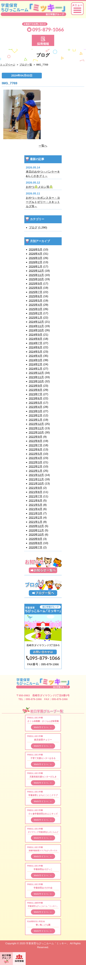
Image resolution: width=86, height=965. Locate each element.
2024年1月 (35, 368)
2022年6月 (35, 449)
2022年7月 (35, 445)
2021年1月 (35, 521)
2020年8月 (35, 543)
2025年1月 (35, 317)
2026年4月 (35, 253)
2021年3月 (35, 513)
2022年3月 (35, 462)
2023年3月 (35, 411)
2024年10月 (36, 330)
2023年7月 (35, 394)
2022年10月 (36, 432)
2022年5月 (35, 453)
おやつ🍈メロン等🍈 (39, 186)
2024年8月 (35, 338)
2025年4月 (35, 304)
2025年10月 (36, 279)
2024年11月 (36, 326)
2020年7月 (35, 547)
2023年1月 (35, 419)
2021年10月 (36, 483)
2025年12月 (36, 270)
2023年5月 (35, 402)
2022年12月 (36, 423)
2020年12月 (36, 526)
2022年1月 (35, 470)
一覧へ (43, 145)
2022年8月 (35, 440)
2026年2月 (35, 262)
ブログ (33, 227)
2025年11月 (36, 275)
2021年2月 (35, 517)
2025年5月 (35, 300)
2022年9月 (35, 436)
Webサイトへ (43, 727)
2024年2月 (35, 364)
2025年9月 (35, 283)
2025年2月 (35, 313)
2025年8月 (35, 287)
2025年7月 (35, 292)
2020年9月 (35, 538)
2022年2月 (35, 466)
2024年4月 (35, 355)
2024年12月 (36, 321)
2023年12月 (36, 372)
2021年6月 (35, 500)
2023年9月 (35, 385)
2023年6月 (35, 398)
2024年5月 (35, 351)
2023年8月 (35, 389)
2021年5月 (35, 504)
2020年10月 (36, 534)
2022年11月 (36, 428)
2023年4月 (35, 406)
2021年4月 (35, 509)
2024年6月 (35, 347)
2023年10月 (36, 381)
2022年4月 (35, 458)
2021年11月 (36, 479)
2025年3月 (35, 309)
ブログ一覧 (25, 64)
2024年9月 (35, 334)
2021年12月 (36, 475)
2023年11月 (36, 377)
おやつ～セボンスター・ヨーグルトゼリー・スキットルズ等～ (43, 202)
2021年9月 (35, 487)
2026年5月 (35, 249)
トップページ (7, 64)
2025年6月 (35, 296)
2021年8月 (35, 492)
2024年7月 (35, 343)
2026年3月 (35, 258)
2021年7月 (35, 496)
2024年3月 (35, 360)
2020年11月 (36, 530)
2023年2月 (35, 415)
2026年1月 (35, 266)
